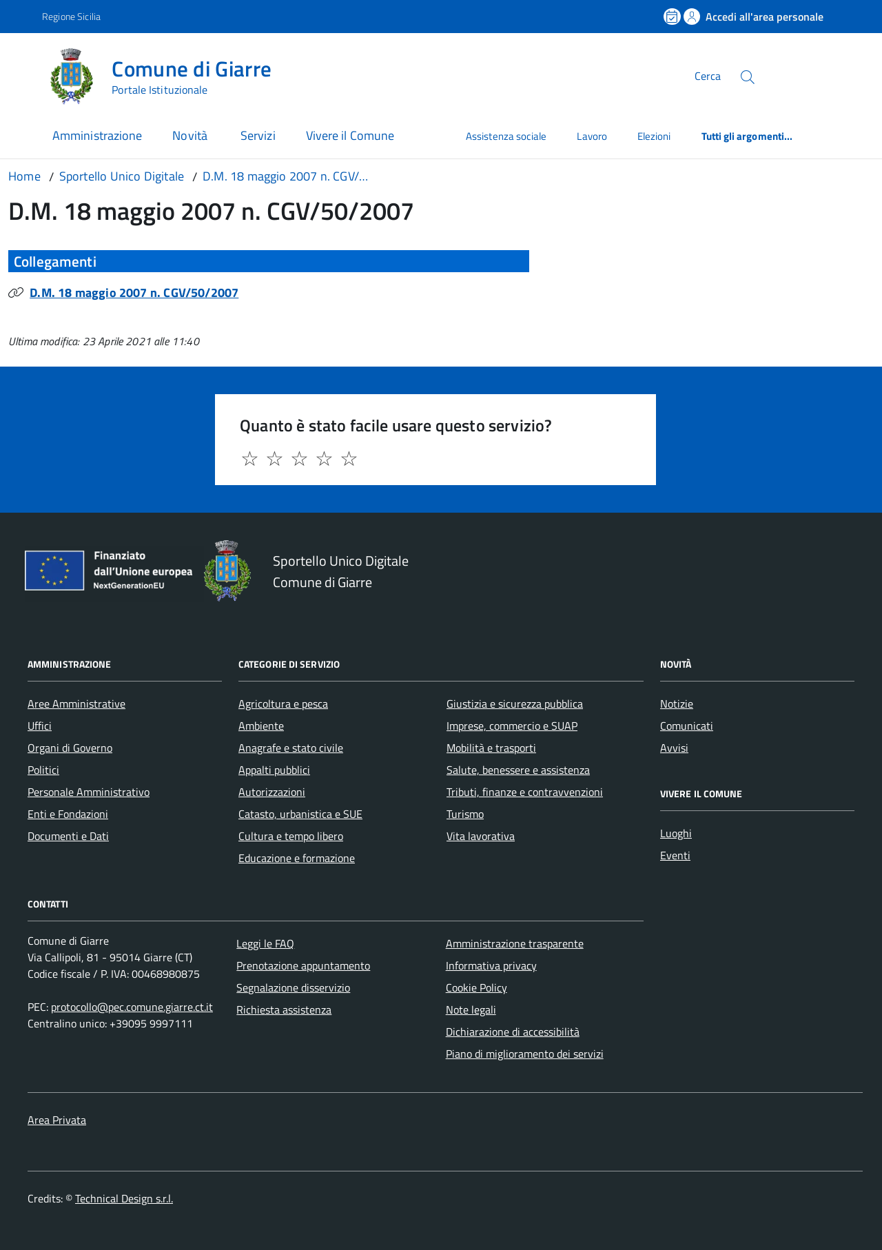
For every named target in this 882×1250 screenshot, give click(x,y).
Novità (191, 135)
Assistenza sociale (506, 136)
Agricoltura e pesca (283, 703)
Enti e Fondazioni (68, 814)
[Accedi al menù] (24, 74)
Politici (43, 769)
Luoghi (676, 833)
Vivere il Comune (350, 135)
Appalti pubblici (274, 769)
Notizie (676, 703)
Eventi (675, 855)
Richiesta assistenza (283, 1009)
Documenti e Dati (68, 836)
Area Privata (57, 1119)
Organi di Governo (70, 747)
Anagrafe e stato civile (290, 747)
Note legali (471, 1009)
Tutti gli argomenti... (747, 136)
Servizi (258, 135)
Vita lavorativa (481, 836)
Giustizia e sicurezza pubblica (515, 703)
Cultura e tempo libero (290, 836)
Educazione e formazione (296, 858)
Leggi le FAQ (265, 943)
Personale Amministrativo (89, 791)
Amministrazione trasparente (515, 943)
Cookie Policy (476, 987)
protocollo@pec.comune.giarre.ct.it (132, 1006)
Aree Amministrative (76, 703)
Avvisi (674, 747)
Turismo (465, 814)
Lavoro (591, 136)
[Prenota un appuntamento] (673, 16)
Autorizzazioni (271, 791)
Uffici (40, 725)
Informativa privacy (491, 965)
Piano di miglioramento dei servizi (525, 1053)
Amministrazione (97, 135)
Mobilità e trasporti (491, 747)
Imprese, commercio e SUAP (512, 725)
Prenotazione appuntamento (303, 965)
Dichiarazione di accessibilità (513, 1031)
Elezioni (654, 136)
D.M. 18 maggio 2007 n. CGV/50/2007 (134, 292)
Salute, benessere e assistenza (518, 769)
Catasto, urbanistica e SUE (300, 814)
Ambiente (261, 725)
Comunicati (686, 725)
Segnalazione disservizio (293, 987)
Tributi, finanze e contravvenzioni (525, 791)
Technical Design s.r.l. (124, 1198)
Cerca (708, 76)
